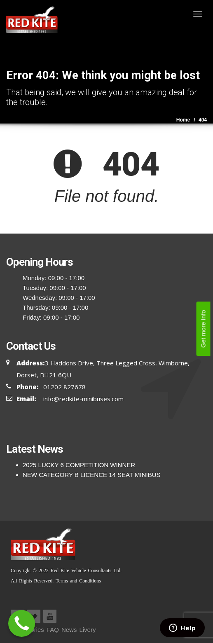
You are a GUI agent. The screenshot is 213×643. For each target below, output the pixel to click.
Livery (87, 629)
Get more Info (203, 329)
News (69, 629)
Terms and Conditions (77, 581)
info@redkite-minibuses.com (83, 399)
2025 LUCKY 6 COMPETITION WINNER (79, 464)
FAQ (53, 629)
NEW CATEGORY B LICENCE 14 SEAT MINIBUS (92, 474)
